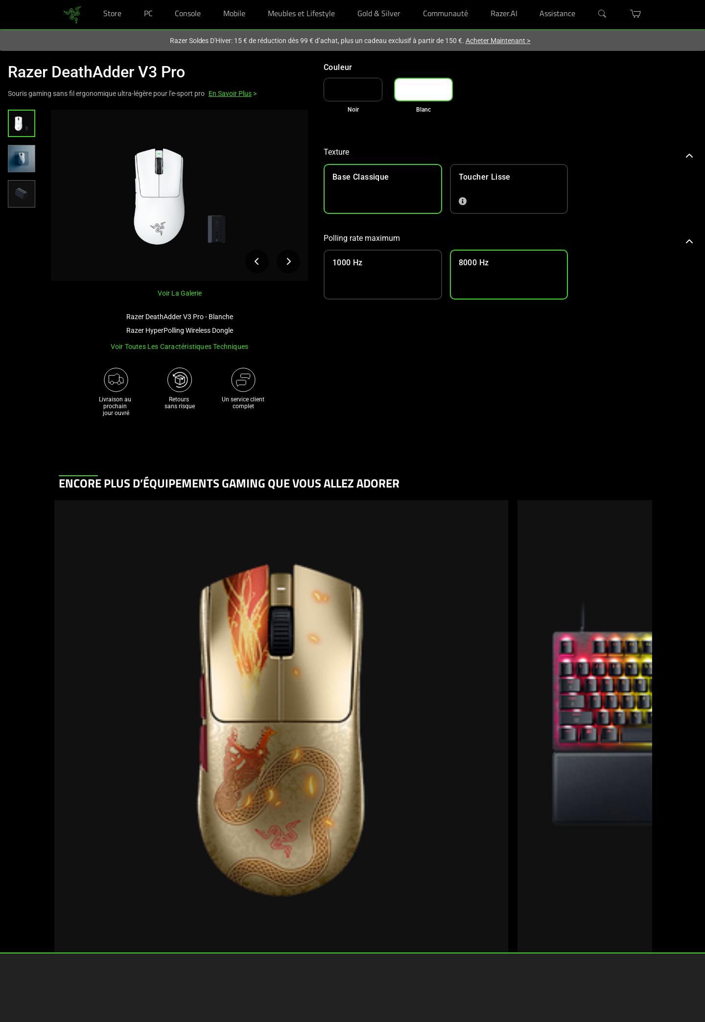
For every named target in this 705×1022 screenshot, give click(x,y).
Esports (156, 930)
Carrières (333, 900)
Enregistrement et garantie (269, 900)
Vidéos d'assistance (260, 944)
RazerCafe (72, 900)
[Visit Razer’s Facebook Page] (416, 888)
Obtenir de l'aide (255, 886)
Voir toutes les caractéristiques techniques (180, 346)
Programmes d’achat (87, 930)
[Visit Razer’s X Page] (416, 937)
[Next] (633, 727)
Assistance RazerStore (263, 915)
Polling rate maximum (508, 238)
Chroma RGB (163, 900)
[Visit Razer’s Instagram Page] (416, 904)
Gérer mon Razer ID (259, 930)
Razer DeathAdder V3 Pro (96, 72)
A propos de (337, 886)
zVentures (335, 930)
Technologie (162, 886)
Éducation (72, 944)
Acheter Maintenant (498, 41)
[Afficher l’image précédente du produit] (257, 261)
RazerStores (74, 886)
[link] (72, 14)
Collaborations (166, 944)
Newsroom (336, 915)
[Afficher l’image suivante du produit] (288, 261)
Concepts (158, 915)
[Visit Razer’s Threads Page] (416, 921)
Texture (508, 152)
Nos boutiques (78, 915)
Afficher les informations (130, 642)
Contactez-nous (342, 944)
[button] (21, 123)
